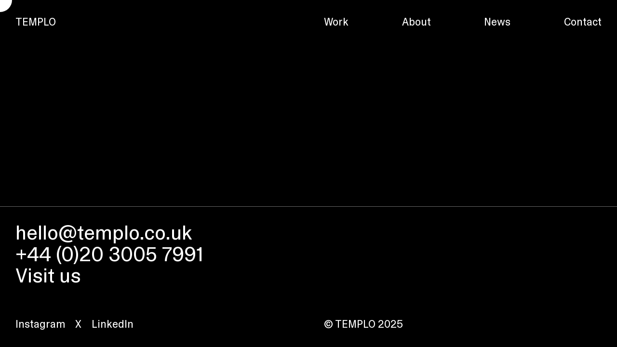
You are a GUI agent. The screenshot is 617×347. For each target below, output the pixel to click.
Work (336, 22)
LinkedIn (113, 324)
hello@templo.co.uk (103, 232)
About (416, 22)
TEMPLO (35, 22)
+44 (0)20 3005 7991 (109, 254)
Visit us (48, 275)
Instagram (40, 324)
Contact (583, 22)
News (497, 22)
